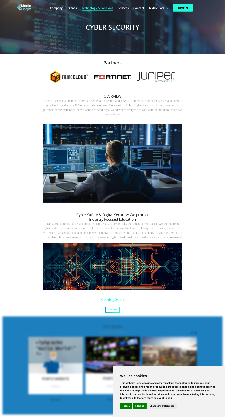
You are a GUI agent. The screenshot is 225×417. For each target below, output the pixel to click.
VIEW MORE (55, 399)
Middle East (158, 8)
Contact (138, 8)
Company (56, 8)
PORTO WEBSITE (55, 378)
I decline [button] (139, 406)
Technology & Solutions (97, 8)
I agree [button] (126, 406)
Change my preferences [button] (162, 406)
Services (123, 8)
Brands (72, 8)
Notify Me (112, 309)
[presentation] (192, 333)
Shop (183, 8)
